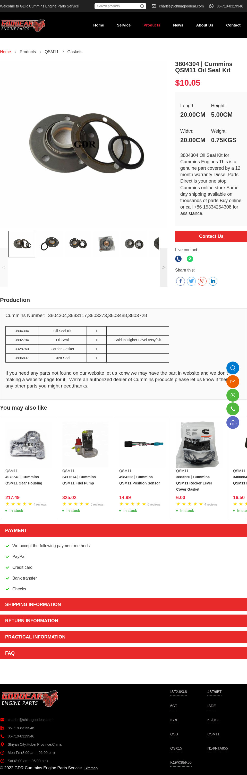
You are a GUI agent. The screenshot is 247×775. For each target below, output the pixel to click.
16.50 (239, 497)
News (178, 25)
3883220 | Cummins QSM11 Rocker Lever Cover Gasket (194, 483)
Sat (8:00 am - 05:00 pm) (24, 761)
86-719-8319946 (17, 728)
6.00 (180, 497)
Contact (233, 25)
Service (124, 25)
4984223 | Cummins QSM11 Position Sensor (139, 480)
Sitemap (91, 768)
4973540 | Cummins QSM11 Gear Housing (23, 480)
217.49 (12, 497)
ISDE (211, 706)
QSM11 (11, 471)
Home (98, 25)
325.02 (69, 497)
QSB (174, 734)
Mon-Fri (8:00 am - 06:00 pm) (27, 753)
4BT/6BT (214, 692)
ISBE (174, 720)
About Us (204, 25)
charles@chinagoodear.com (26, 720)
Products (151, 25)
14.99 (125, 497)
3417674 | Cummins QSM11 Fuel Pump (79, 480)
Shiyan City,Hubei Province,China (31, 744)
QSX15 (176, 748)
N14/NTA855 (217, 748)
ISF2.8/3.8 (178, 692)
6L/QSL (213, 720)
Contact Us (211, 236)
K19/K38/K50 (181, 762)
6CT (173, 706)
